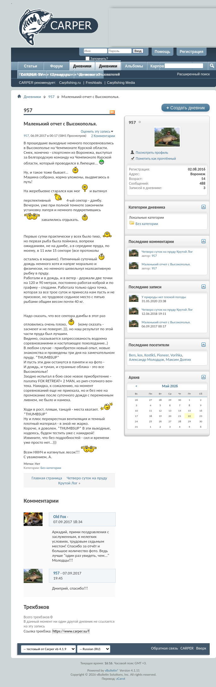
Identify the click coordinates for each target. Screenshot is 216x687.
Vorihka (176, 355)
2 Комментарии (103, 136)
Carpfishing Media (121, 82)
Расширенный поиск (193, 74)
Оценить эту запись (95, 131)
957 (51, 96)
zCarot (121, 679)
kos (140, 355)
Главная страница (47, 478)
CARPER (187, 648)
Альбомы (134, 66)
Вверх (201, 648)
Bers (132, 355)
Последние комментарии (151, 241)
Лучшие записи (64, 74)
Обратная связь (164, 648)
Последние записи (34, 74)
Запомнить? (96, 59)
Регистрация (191, 51)
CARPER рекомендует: (37, 82)
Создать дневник (185, 107)
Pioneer (163, 355)
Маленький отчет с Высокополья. (166, 264)
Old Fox (59, 516)
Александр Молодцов (146, 359)
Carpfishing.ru (70, 82)
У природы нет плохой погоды (164, 297)
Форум (56, 66)
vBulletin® (112, 670)
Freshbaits (94, 82)
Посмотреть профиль (149, 152)
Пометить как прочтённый (153, 158)
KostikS (149, 355)
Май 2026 (170, 386)
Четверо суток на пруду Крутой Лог (167, 252)
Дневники (82, 66)
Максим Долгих (178, 359)
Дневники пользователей (99, 74)
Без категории (50, 468)
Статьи (30, 66)
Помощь (162, 51)
